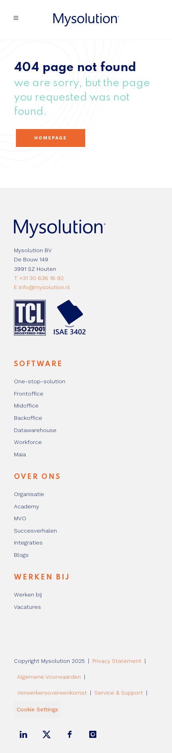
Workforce (28, 442)
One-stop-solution (39, 381)
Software (38, 364)
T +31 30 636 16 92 (39, 278)
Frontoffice (28, 393)
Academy (26, 506)
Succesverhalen (35, 530)
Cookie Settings (37, 709)
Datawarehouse (35, 430)
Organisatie (29, 494)
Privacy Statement (116, 661)
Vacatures (27, 607)
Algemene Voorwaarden (49, 677)
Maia (20, 454)
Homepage (50, 138)
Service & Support (118, 692)
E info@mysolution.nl (42, 287)
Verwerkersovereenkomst (52, 692)
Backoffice (28, 418)
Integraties (28, 542)
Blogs (21, 555)
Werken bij (42, 577)
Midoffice (26, 405)
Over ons (37, 477)
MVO (20, 518)
